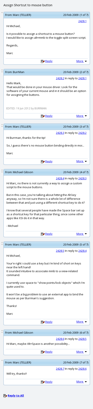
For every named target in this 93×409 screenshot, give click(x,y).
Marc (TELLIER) (22, 15)
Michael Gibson (23, 172)
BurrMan (18, 72)
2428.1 (82, 21)
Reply (49, 61)
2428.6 (60, 339)
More (82, 61)
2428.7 (60, 369)
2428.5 (60, 251)
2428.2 (60, 78)
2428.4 (60, 178)
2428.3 (60, 133)
